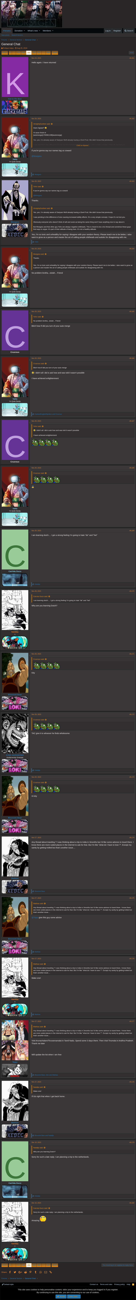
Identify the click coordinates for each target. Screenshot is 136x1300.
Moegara (16, 222)
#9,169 (130, 531)
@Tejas (36, 917)
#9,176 (130, 959)
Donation (19, 31)
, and (47, 1075)
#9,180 (130, 1203)
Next (54, 53)
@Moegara (37, 156)
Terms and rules (106, 1284)
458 (23, 53)
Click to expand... (83, 145)
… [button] (14, 53)
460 (34, 53)
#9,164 (130, 249)
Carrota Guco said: (41, 596)
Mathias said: (39, 903)
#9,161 (130, 58)
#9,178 (130, 1082)
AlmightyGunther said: (42, 124)
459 (28, 53)
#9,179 (130, 1142)
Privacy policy (119, 1284)
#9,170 (130, 591)
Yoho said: (38, 187)
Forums (7, 31)
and (49, 414)
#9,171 (130, 654)
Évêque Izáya (8, 48)
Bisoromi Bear (16, 694)
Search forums (17, 35)
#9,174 (130, 838)
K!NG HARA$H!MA (16, 755)
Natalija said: (39, 1087)
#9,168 (130, 468)
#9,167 (130, 421)
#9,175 (130, 898)
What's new (33, 31)
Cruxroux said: (40, 364)
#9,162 (130, 119)
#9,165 (130, 311)
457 (18, 53)
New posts (5, 35)
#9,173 (130, 777)
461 (39, 53)
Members (47, 31)
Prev (5, 53)
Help (128, 1284)
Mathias (16, 878)
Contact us (94, 1284)
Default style (8, 1284)
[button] (24, 30)
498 (48, 53)
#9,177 (130, 1021)
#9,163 (130, 181)
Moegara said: (39, 254)
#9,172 (130, 714)
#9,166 (130, 358)
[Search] (129, 30)
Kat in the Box (16, 99)
